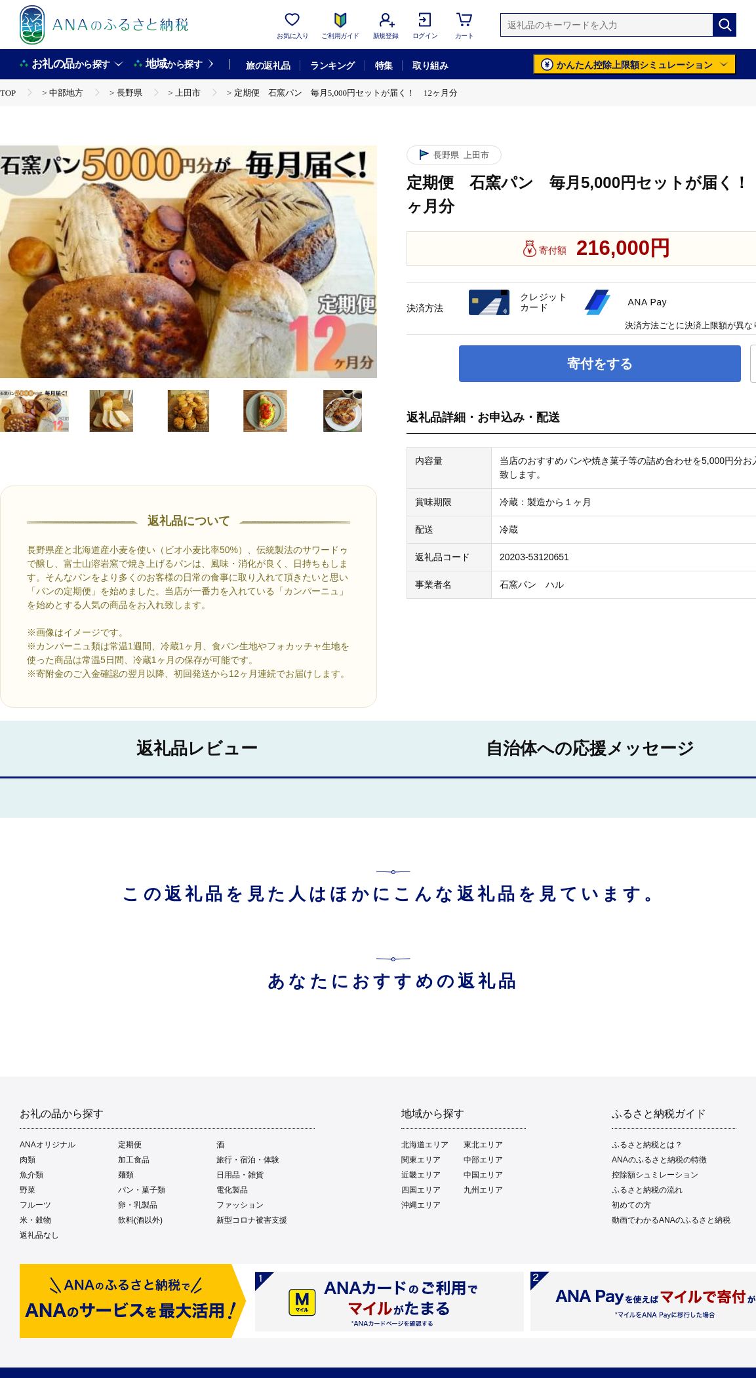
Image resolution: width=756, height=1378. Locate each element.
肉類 (27, 1159)
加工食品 (133, 1159)
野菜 (27, 1190)
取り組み (430, 65)
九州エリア (483, 1190)
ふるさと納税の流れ (647, 1190)
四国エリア (421, 1190)
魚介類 (31, 1174)
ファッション (240, 1205)
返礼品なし (39, 1235)
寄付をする (600, 363)
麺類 (126, 1174)
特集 (384, 65)
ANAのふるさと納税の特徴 (659, 1159)
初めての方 (631, 1205)
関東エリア (421, 1159)
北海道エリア (424, 1144)
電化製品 (232, 1190)
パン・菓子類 (141, 1190)
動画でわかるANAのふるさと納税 (671, 1220)
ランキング (332, 65)
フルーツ (35, 1205)
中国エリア (483, 1174)
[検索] (724, 25)
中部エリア (483, 1159)
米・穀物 (35, 1220)
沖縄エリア (421, 1205)
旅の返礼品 (268, 65)
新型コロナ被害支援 (251, 1220)
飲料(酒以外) (140, 1220)
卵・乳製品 (137, 1205)
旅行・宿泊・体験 (247, 1159)
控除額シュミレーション (655, 1174)
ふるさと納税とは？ (647, 1144)
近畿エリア (421, 1174)
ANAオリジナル (47, 1144)
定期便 (130, 1144)
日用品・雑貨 (240, 1174)
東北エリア (483, 1144)
